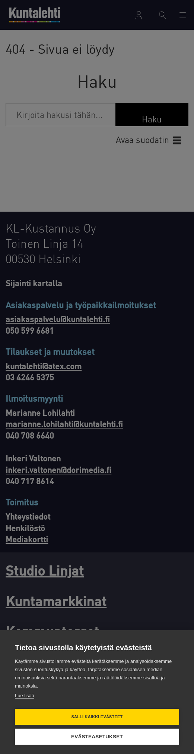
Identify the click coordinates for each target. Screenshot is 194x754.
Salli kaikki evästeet (97, 716)
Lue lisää (24, 695)
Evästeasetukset (97, 736)
